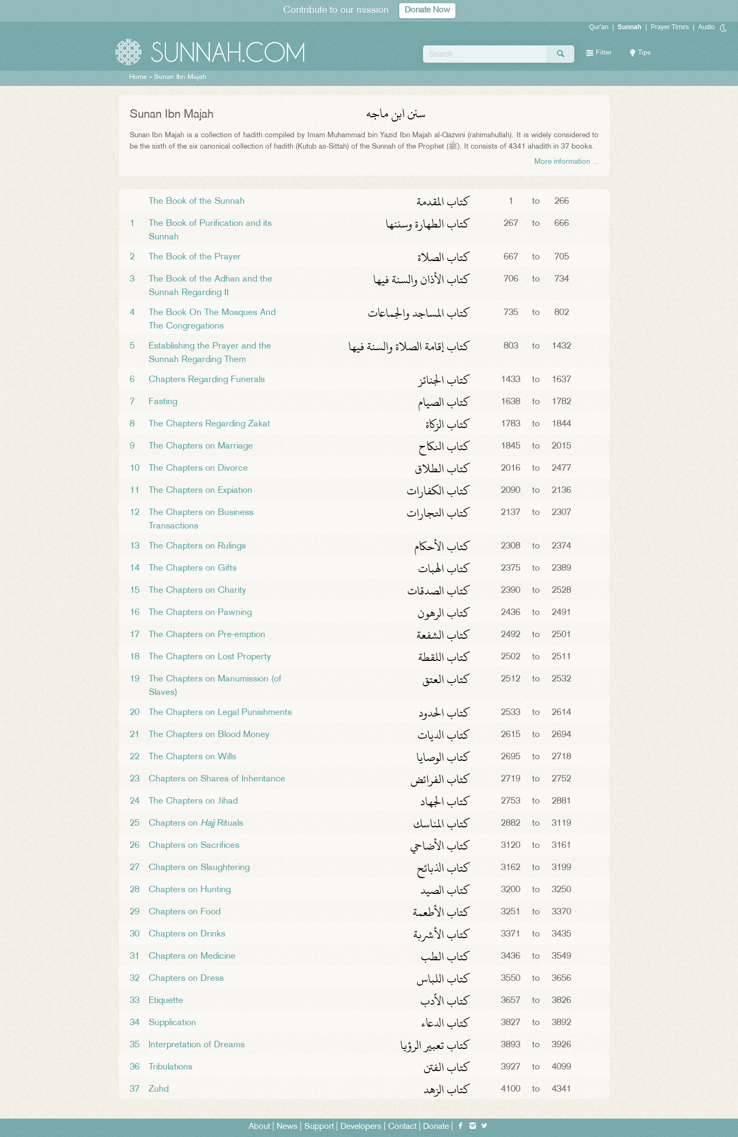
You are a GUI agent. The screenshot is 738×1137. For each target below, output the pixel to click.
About (259, 1127)
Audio (706, 27)
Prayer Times (669, 27)
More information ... (566, 161)
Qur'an (599, 27)
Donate (436, 1127)
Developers (360, 1127)
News (287, 1127)
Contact (402, 1127)
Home (138, 77)
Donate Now (427, 10)
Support (319, 1127)
